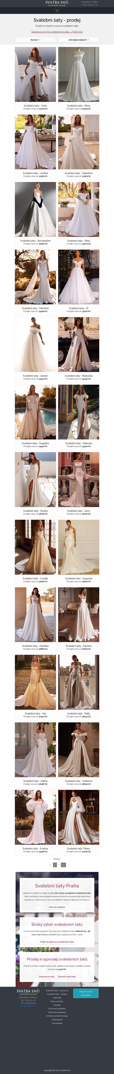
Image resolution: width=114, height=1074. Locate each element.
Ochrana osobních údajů (57, 1016)
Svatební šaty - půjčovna (57, 990)
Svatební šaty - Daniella (35, 645)
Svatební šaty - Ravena (79, 645)
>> (63, 865)
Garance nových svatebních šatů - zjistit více (57, 31)
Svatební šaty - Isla (35, 713)
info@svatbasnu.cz (28, 1006)
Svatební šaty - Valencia (78, 443)
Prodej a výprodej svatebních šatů (57, 959)
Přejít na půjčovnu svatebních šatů (57, 942)
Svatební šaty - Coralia (35, 578)
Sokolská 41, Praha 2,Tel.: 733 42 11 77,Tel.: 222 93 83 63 (28, 1000)
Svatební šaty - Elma (78, 105)
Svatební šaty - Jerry (78, 510)
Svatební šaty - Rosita (35, 510)
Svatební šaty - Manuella (78, 375)
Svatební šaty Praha (57, 885)
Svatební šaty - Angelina (35, 443)
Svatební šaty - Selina (35, 781)
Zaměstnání (57, 1023)
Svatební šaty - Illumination (35, 240)
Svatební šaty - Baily (78, 713)
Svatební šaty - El (78, 308)
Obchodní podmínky (57, 1012)
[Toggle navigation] (57, 10)
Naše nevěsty (57, 1001)
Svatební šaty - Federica (78, 781)
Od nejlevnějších (78, 40)
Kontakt (57, 1005)
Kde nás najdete (57, 907)
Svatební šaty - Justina (35, 173)
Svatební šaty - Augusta (78, 578)
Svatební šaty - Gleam (35, 375)
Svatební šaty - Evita (35, 105)
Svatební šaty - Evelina (35, 848)
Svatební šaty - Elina (78, 240)
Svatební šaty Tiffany (78, 848)
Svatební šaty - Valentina (78, 173)
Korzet (34, 40)
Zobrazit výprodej (66, 976)
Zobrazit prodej (46, 976)
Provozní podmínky (57, 1008)
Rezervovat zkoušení (86, 993)
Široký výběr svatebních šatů (57, 924)
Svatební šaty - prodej (57, 994)
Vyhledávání (57, 1020)
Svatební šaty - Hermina (35, 308)
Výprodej (57, 998)
